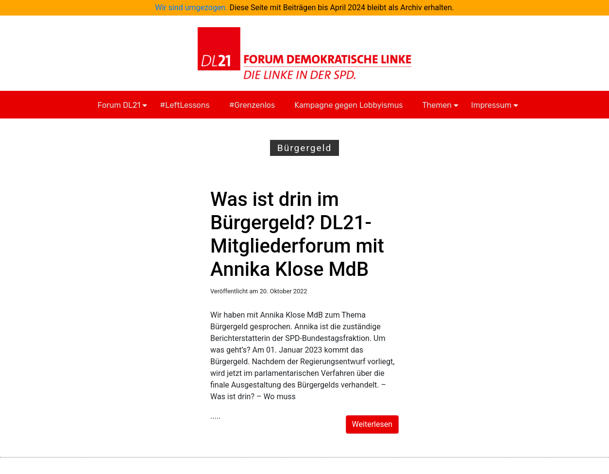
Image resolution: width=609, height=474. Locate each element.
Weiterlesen (372, 424)
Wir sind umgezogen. (191, 7)
